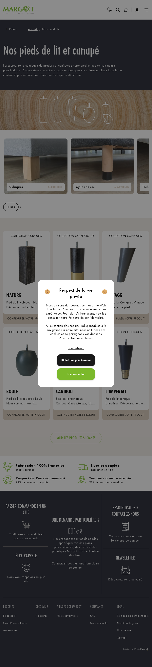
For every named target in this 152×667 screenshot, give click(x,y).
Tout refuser (76, 348)
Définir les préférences (76, 360)
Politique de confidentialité (85, 317)
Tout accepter (76, 374)
